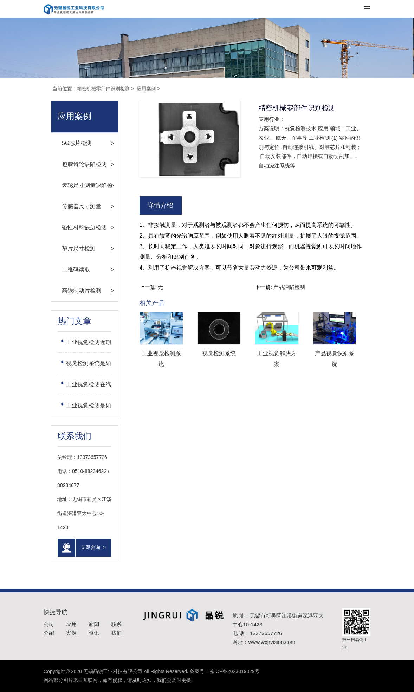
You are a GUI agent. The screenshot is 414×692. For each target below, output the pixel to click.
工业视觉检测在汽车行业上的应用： (79, 388)
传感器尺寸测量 (72, 206)
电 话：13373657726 (257, 633)
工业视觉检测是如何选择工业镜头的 (79, 409)
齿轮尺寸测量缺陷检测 (77, 189)
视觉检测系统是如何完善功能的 (79, 367)
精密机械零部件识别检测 (104, 88)
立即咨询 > (72, 548)
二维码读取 (66, 269)
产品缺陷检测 (289, 287)
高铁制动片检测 (72, 291)
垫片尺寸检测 (69, 248)
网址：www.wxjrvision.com (264, 642)
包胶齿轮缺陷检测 (74, 164)
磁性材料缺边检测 (74, 227)
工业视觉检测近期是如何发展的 (79, 346)
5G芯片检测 (67, 143)
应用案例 (148, 88)
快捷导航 (55, 612)
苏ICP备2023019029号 (234, 671)
